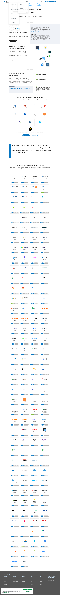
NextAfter (17, 156)
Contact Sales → (34, 135)
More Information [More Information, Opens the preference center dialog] (28, 591)
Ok (27, 589)
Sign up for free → (26, 135)
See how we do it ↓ (13, 40)
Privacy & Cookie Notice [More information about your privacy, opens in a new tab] (6, 592)
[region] (17, 591)
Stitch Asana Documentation (35, 31)
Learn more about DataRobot (36, 40)
